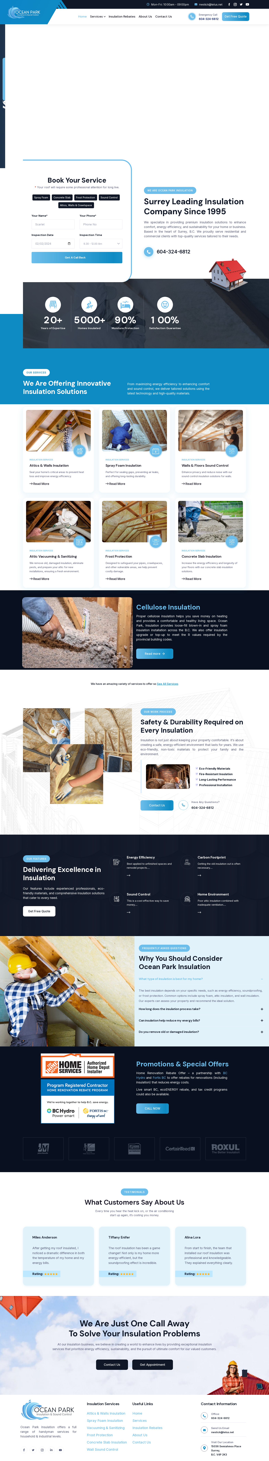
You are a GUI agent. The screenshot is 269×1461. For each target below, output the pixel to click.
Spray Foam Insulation (123, 465)
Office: (215, 1414)
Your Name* (40, 216)
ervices (173, 684)
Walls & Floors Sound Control (205, 465)
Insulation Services (41, 459)
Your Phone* (88, 216)
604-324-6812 (209, 19)
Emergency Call (208, 14)
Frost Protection (119, 556)
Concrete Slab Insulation (201, 556)
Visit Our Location (222, 1442)
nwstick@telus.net (222, 1432)
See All (161, 684)
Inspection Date (43, 235)
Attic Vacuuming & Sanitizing (53, 556)
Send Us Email (220, 1428)
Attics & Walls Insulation (49, 465)
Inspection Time (91, 235)
